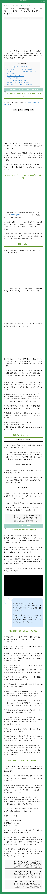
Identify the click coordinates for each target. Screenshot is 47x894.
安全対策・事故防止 (26, 5)
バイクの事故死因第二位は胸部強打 (17, 79)
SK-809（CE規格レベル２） (19, 214)
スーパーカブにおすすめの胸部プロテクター (18, 66)
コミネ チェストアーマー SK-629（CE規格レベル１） (23, 68)
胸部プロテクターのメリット (15, 75)
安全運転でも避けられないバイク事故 (18, 81)
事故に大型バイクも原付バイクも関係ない (19, 84)
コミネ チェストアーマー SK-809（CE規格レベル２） (23, 70)
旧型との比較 (11, 73)
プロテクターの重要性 (11, 77)
